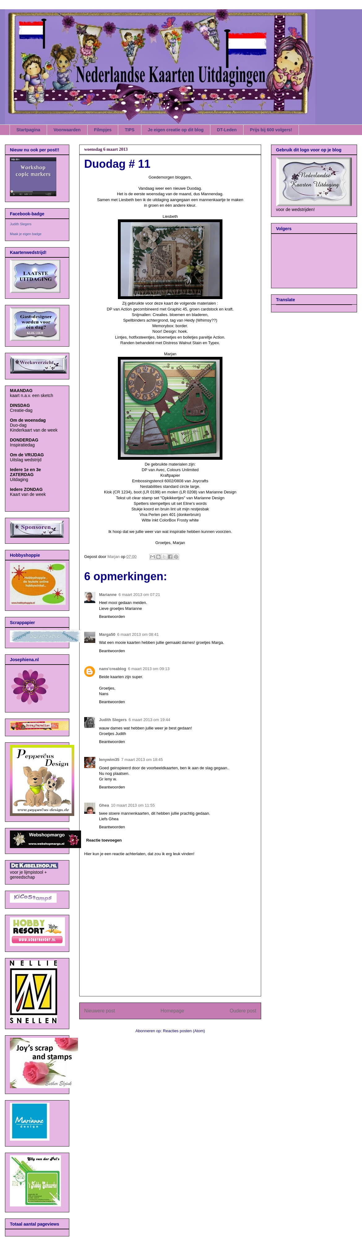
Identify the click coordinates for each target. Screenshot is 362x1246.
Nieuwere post (99, 1010)
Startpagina (28, 129)
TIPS (129, 129)
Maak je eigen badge (25, 234)
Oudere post (243, 1010)
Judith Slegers (113, 719)
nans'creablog (112, 668)
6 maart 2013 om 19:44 (149, 719)
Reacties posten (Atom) (184, 1030)
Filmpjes (103, 129)
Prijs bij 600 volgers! (271, 129)
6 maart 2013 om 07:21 (139, 594)
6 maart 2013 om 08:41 (138, 634)
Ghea (104, 805)
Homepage (172, 1010)
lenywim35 (109, 759)
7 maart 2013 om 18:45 (142, 759)
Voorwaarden (67, 129)
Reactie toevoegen (104, 840)
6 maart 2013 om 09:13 (149, 668)
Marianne (108, 594)
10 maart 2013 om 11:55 (133, 805)
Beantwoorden (112, 616)
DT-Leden (227, 129)
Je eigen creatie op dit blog (176, 129)
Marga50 (107, 634)
